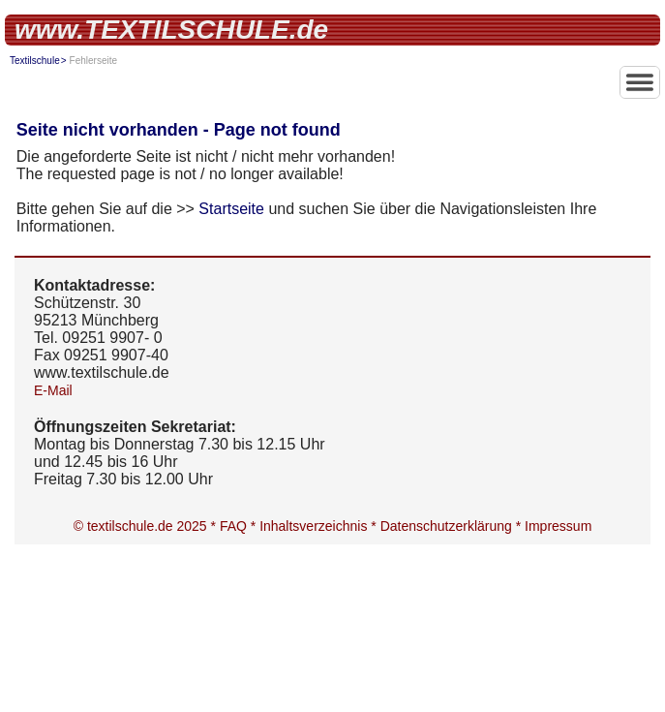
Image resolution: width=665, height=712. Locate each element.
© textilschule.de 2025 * (147, 526)
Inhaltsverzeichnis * (319, 526)
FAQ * (239, 526)
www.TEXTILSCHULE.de (171, 30)
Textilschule (35, 60)
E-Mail (53, 390)
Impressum (558, 526)
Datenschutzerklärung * (452, 526)
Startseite (231, 209)
